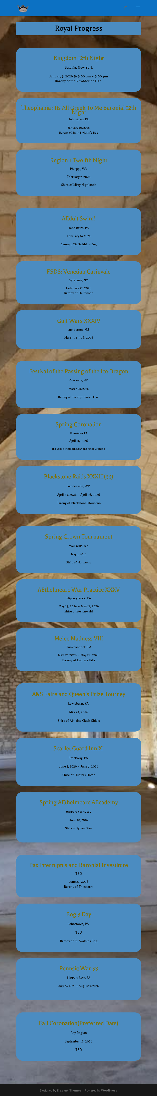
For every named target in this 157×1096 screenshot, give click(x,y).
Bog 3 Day (78, 914)
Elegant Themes (69, 1090)
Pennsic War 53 (78, 968)
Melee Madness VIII (78, 638)
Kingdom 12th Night (79, 58)
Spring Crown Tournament (78, 536)
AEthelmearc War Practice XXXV (79, 590)
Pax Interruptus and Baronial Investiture (78, 865)
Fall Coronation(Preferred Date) (78, 1023)
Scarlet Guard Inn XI (78, 748)
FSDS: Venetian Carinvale (79, 271)
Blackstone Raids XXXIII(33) (78, 476)
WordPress (109, 1090)
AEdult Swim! (79, 218)
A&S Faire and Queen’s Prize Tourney (78, 694)
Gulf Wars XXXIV (78, 321)
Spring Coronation (78, 424)
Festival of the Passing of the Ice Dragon (78, 371)
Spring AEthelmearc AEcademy (78, 802)
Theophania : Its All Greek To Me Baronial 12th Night (78, 110)
